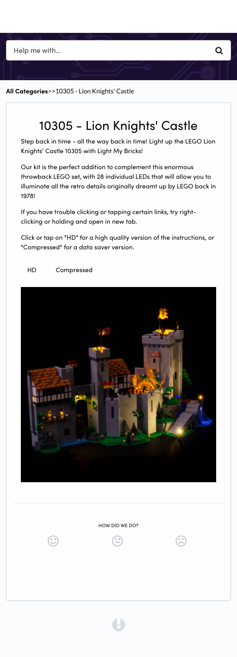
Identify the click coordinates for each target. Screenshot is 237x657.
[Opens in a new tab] (118, 624)
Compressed (74, 269)
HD (31, 269)
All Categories (27, 91)
